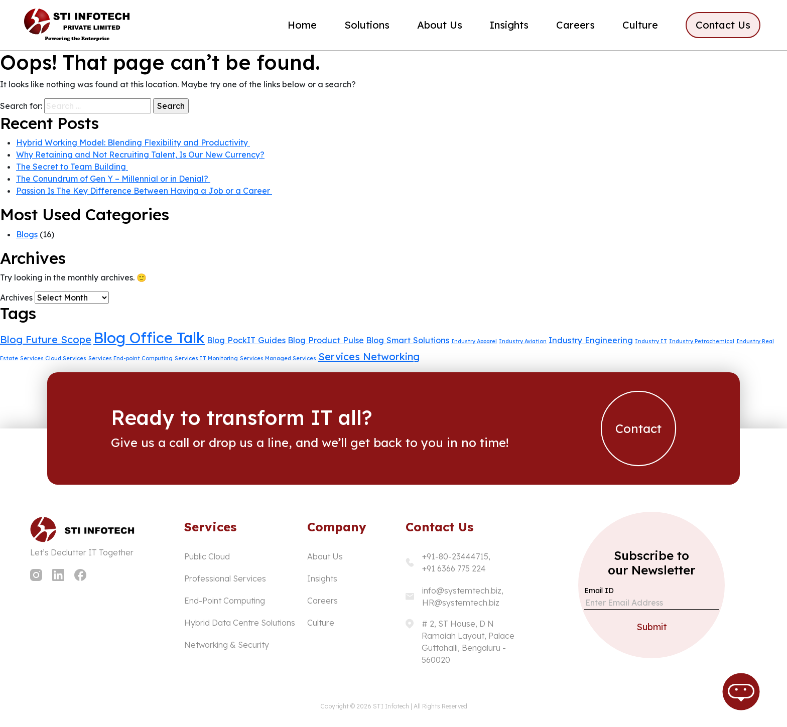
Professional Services (225, 578)
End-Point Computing (224, 601)
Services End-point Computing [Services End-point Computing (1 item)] (130, 358)
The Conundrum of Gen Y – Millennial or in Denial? (113, 179)
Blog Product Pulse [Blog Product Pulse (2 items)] (326, 340)
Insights (509, 25)
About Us (439, 25)
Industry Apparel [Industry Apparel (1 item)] (474, 341)
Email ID (599, 590)
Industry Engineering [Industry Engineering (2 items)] (591, 340)
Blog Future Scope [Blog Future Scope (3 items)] (45, 339)
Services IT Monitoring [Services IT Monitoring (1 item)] (206, 358)
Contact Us (723, 25)
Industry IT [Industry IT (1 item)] (651, 341)
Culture (640, 25)
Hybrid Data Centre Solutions (239, 623)
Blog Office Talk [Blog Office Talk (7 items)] (149, 338)
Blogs (27, 234)
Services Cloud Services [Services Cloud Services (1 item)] (53, 358)
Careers (575, 25)
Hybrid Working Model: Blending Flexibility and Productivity (133, 142)
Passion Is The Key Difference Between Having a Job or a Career (144, 191)
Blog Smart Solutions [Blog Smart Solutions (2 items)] (407, 340)
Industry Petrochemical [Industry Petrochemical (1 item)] (701, 341)
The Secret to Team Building (72, 167)
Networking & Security (226, 645)
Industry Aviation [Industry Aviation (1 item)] (523, 341)
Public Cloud (207, 556)
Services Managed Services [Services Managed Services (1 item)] (278, 358)
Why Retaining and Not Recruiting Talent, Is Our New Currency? (140, 155)
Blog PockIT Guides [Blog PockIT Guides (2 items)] (246, 340)
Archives (16, 298)
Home (302, 25)
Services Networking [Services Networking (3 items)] (369, 356)
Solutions (366, 25)
